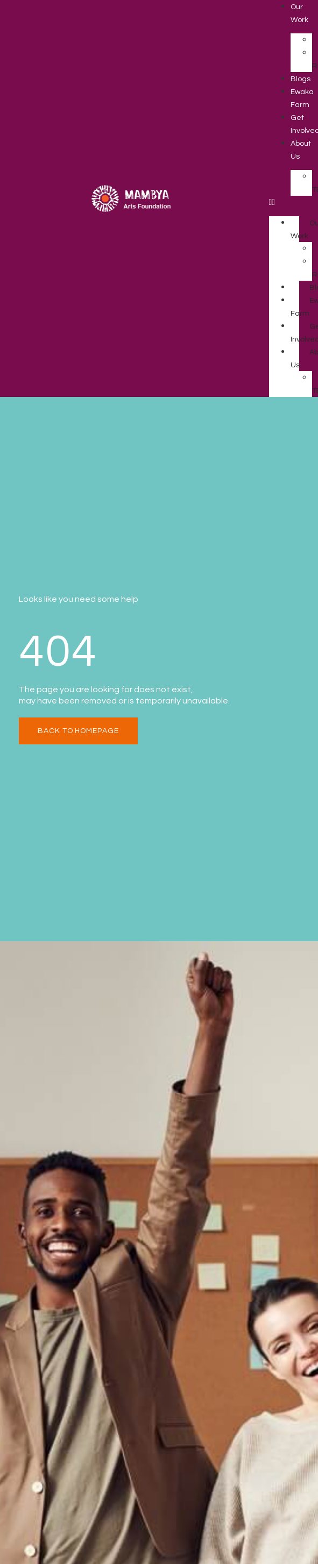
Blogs (300, 79)
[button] (284, 202)
